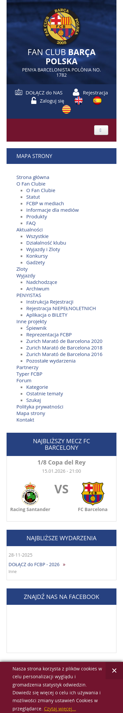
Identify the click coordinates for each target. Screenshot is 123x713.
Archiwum (38, 288)
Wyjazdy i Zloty (43, 249)
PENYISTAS (28, 295)
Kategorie (37, 387)
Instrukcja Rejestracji (49, 301)
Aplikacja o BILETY (46, 314)
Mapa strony (30, 413)
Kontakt (25, 419)
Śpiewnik (36, 328)
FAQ (31, 223)
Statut (33, 196)
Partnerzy (27, 367)
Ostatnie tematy (44, 393)
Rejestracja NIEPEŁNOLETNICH (61, 308)
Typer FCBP (29, 373)
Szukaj (33, 400)
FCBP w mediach (45, 203)
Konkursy (37, 255)
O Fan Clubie (31, 183)
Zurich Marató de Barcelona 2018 (64, 347)
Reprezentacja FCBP (49, 334)
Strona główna (32, 177)
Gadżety (35, 262)
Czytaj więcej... (60, 709)
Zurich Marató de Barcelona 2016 (64, 354)
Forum (23, 380)
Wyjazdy (25, 275)
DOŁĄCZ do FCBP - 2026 (34, 564)
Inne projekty (31, 321)
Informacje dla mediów (52, 210)
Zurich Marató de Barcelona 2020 (64, 341)
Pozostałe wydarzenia (51, 360)
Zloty (22, 269)
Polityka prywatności (39, 406)
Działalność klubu (46, 242)
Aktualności (29, 229)
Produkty (36, 216)
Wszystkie (37, 236)
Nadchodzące (41, 282)
